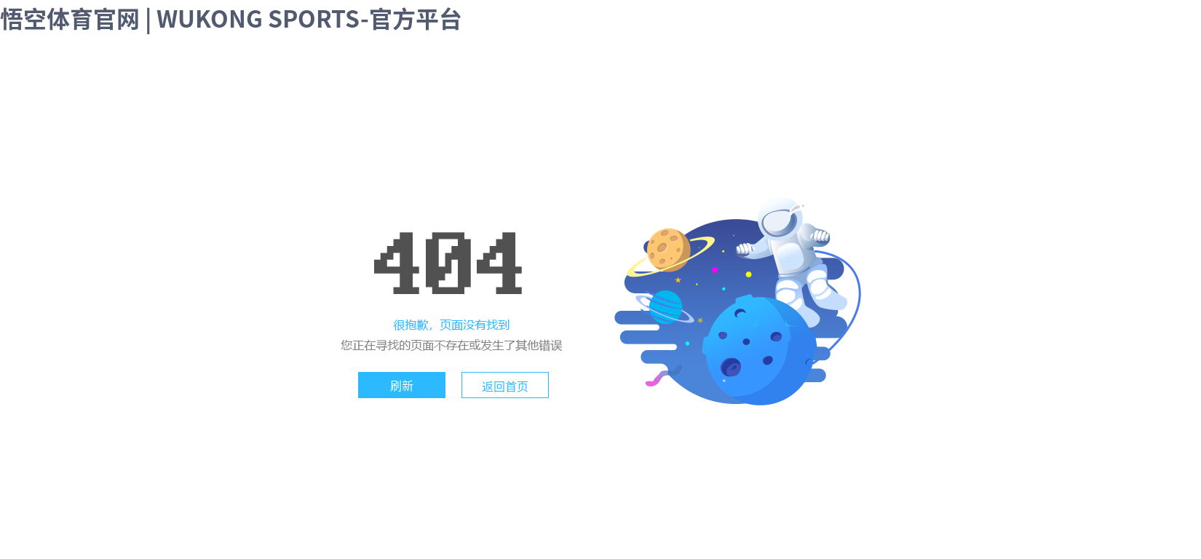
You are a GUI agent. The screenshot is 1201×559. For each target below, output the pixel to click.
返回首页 (505, 386)
